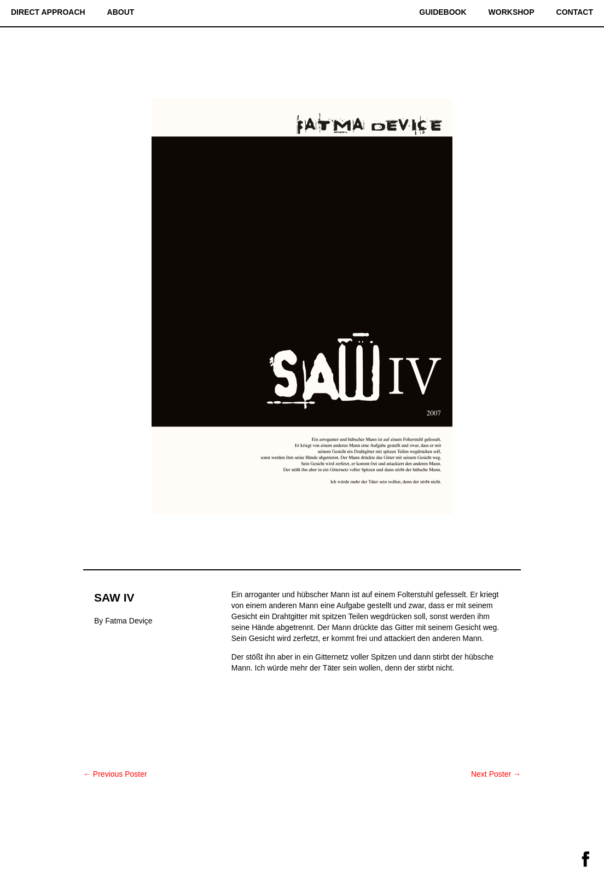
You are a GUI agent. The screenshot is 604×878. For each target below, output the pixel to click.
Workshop (512, 12)
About (121, 12)
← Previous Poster (115, 774)
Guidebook (442, 12)
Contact (574, 12)
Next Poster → (496, 774)
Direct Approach (48, 12)
